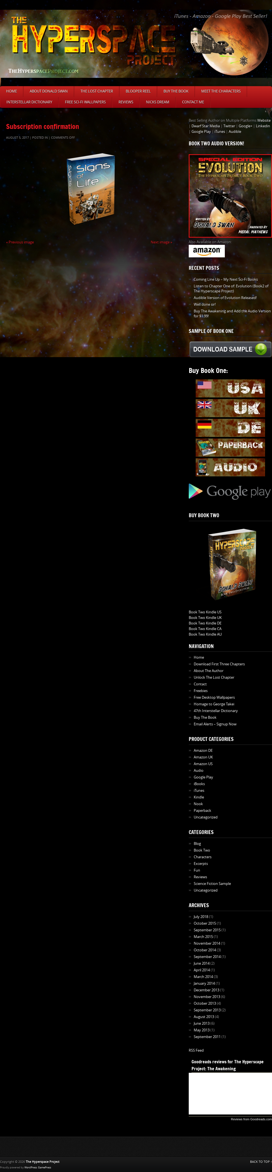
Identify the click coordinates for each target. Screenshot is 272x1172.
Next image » (161, 242)
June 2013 (202, 1023)
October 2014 (205, 950)
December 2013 (206, 990)
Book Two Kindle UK (205, 618)
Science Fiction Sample (212, 884)
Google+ (245, 126)
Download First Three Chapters (219, 664)
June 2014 (202, 963)
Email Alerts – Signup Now (215, 724)
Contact (200, 684)
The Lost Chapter (96, 91)
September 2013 (207, 1010)
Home (11, 91)
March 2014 (203, 977)
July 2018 (201, 917)
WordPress (30, 1167)
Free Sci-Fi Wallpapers (85, 102)
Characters (202, 857)
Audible (235, 132)
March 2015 (203, 937)
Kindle (199, 797)
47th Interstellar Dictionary (216, 711)
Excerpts (201, 864)
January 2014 (204, 983)
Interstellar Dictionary (29, 102)
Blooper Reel (138, 91)
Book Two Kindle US (205, 612)
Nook (198, 804)
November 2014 (207, 943)
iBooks (199, 784)
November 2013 (207, 997)
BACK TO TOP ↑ (261, 1162)
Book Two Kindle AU (205, 634)
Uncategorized (206, 817)
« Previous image (20, 242)
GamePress (44, 1167)
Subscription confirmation (42, 126)
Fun (197, 870)
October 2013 (205, 1003)
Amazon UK (203, 757)
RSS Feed (196, 1050)
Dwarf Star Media (206, 126)
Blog (197, 844)
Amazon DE (203, 750)
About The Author (208, 671)
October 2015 (205, 923)
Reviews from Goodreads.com (251, 1119)
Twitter (229, 126)
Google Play (201, 132)
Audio (198, 770)
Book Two (202, 850)
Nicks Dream (157, 102)
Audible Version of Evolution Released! (225, 298)
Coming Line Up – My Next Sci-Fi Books (226, 279)
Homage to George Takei (214, 704)
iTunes (220, 132)
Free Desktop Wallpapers (214, 697)
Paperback (202, 810)
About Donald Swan (49, 91)
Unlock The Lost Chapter (214, 677)
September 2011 (207, 1037)
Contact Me (193, 102)
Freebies (201, 691)
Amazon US (203, 764)
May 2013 (202, 1030)
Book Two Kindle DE (205, 623)
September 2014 (207, 957)
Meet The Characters (221, 91)
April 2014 (202, 970)
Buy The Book (175, 91)
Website (264, 120)
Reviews (126, 102)
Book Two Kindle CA (205, 629)
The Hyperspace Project (42, 1162)
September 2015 (207, 930)
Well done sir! (205, 304)
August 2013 (204, 1017)
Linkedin (263, 126)
